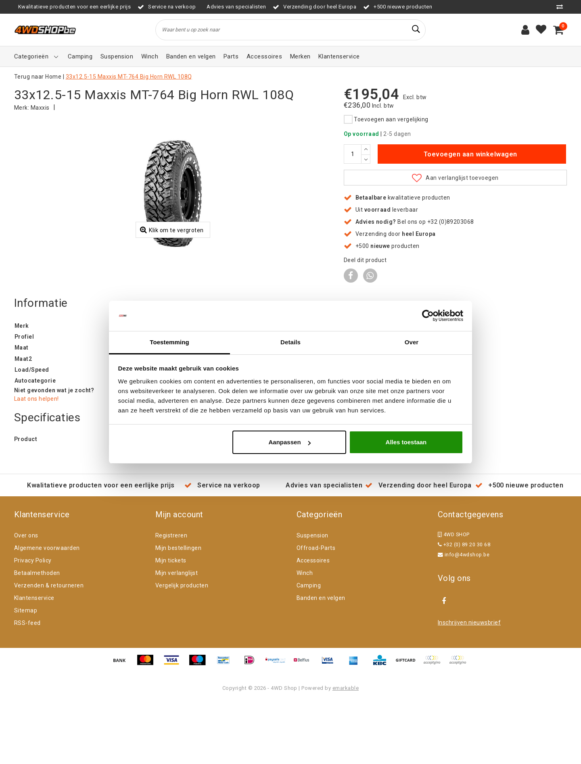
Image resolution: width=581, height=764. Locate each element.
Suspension (312, 598)
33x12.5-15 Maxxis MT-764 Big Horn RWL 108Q (129, 76)
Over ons (26, 598)
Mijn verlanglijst (176, 635)
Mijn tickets (170, 623)
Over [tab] (412, 342)
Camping (309, 648)
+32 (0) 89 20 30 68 (464, 607)
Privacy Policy (33, 623)
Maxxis (40, 107)
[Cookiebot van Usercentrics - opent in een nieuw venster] (428, 316)
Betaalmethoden (37, 635)
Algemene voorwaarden (47, 610)
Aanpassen (290, 442)
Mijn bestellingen (178, 610)
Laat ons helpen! (36, 461)
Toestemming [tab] (169, 342)
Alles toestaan (406, 442)
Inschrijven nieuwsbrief (469, 685)
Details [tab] (290, 342)
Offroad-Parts (316, 610)
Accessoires (313, 623)
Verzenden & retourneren (49, 648)
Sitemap (25, 673)
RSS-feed (27, 685)
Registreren (171, 598)
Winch (305, 635)
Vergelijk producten (181, 648)
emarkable (345, 750)
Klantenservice (34, 660)
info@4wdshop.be (463, 617)
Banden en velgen (321, 660)
